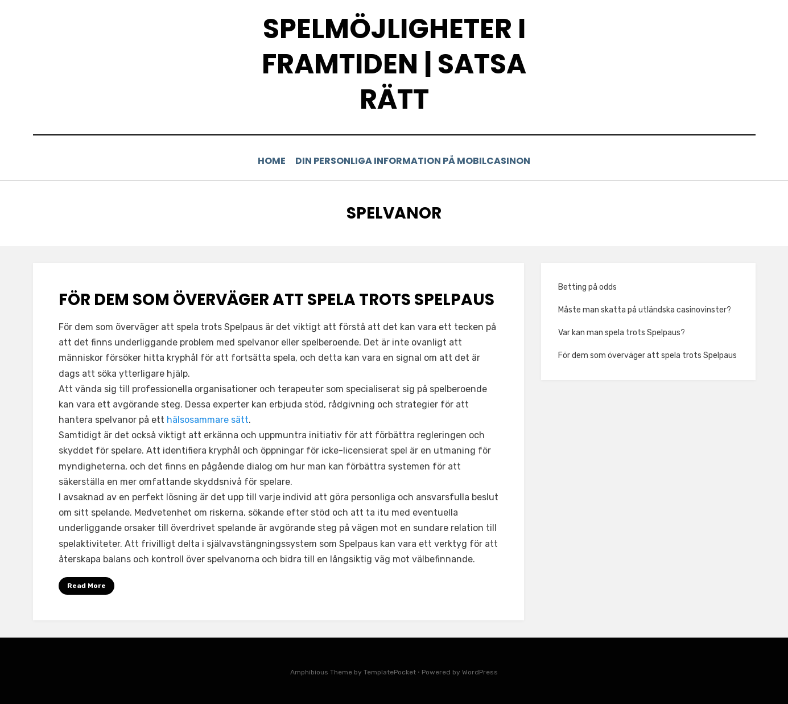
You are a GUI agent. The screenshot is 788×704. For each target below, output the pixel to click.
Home (271, 161)
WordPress (480, 672)
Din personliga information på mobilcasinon (416, 161)
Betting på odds (587, 286)
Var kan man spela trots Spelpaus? (621, 332)
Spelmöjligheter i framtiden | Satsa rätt (394, 64)
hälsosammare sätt (208, 419)
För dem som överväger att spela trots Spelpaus (276, 299)
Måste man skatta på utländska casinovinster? (644, 309)
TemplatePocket (390, 672)
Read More (86, 585)
